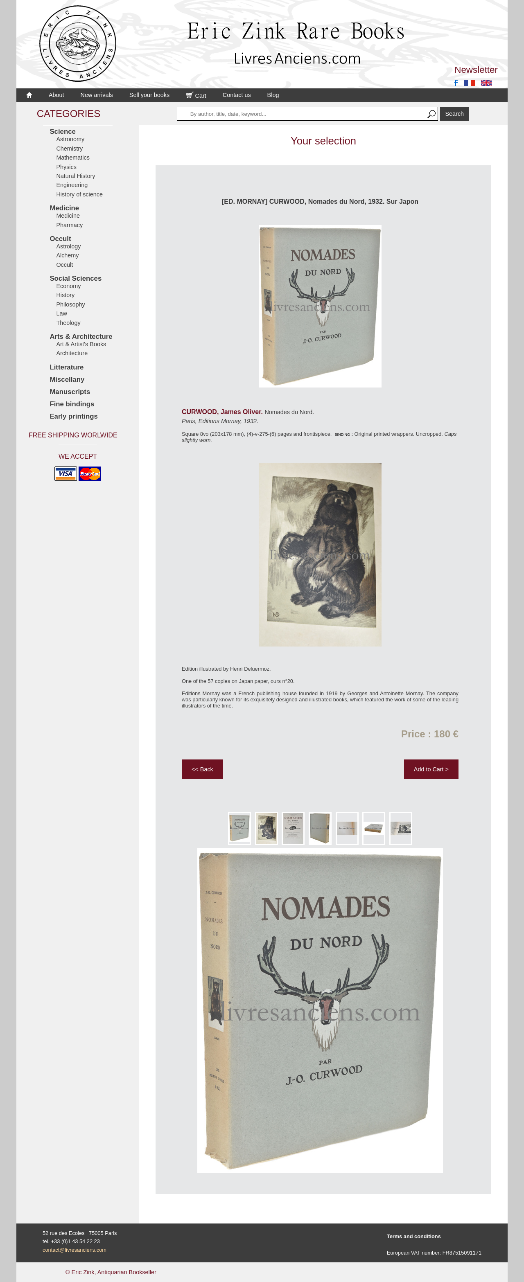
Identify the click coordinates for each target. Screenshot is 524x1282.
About (56, 95)
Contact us (237, 95)
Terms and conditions (414, 1236)
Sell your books (149, 95)
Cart (196, 95)
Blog (273, 95)
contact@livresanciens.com (74, 1250)
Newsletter (476, 70)
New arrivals (97, 95)
